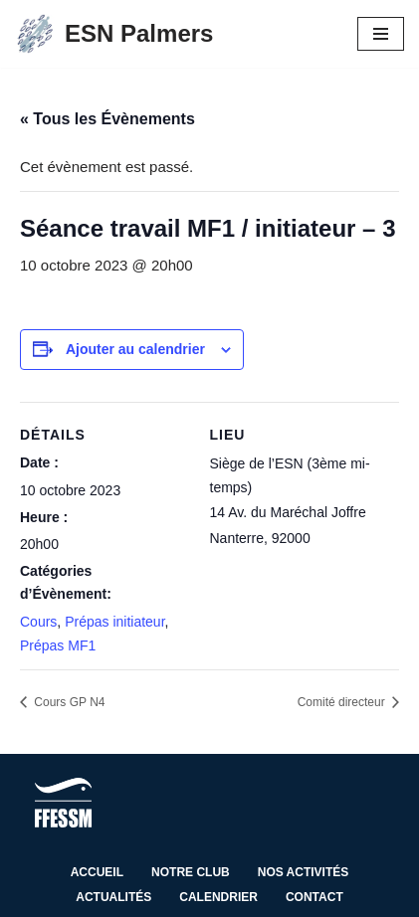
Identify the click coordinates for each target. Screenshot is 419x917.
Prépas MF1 (58, 645)
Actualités (113, 897)
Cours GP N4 (68, 702)
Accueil (97, 872)
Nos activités (303, 872)
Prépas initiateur (114, 622)
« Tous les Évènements (107, 118)
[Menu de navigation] (380, 34)
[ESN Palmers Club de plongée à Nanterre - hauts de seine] (114, 34)
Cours (38, 622)
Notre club (190, 872)
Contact (314, 897)
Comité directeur (343, 702)
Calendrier (218, 897)
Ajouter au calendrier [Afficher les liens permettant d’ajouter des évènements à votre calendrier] (135, 349)
